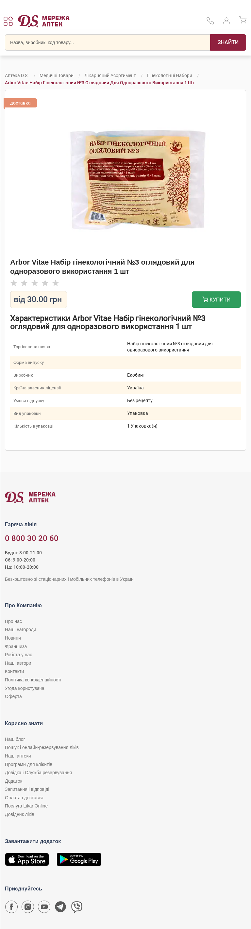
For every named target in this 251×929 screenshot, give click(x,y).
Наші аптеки (18, 755)
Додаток (13, 781)
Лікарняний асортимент (110, 75)
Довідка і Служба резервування (38, 772)
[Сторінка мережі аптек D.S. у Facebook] (11, 908)
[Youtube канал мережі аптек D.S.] (44, 908)
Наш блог (15, 739)
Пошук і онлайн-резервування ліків (42, 747)
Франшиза (16, 646)
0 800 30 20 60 (32, 538)
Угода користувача (24, 688)
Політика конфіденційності (33, 679)
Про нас (13, 621)
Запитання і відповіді (27, 789)
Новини (13, 638)
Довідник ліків (19, 814)
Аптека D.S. (17, 75)
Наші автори (18, 663)
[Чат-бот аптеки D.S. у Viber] (76, 908)
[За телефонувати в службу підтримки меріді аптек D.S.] (210, 23)
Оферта (13, 696)
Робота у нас (18, 654)
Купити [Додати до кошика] (216, 300)
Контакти (14, 671)
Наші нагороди (20, 629)
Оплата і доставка (24, 797)
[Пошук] (228, 42)
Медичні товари (57, 75)
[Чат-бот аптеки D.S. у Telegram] (60, 908)
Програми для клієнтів (28, 764)
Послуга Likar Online (26, 805)
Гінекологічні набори (169, 75)
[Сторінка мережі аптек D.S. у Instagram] (27, 908)
